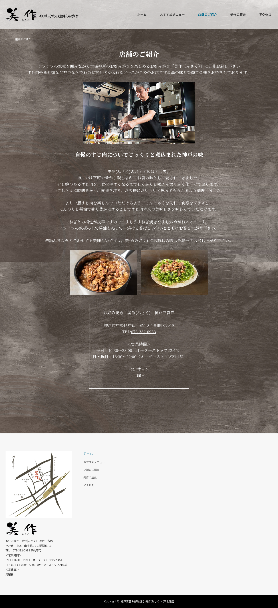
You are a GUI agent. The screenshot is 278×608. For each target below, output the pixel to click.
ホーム (142, 14)
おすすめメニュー (172, 14)
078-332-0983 (143, 331)
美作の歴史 (238, 14)
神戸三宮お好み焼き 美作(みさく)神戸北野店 (147, 601)
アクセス (265, 14)
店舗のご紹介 (207, 14)
